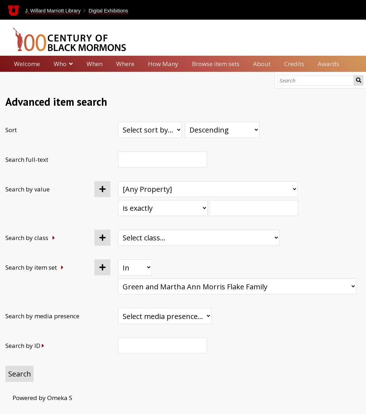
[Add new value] (102, 189)
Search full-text (26, 159)
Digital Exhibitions (108, 11)
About (262, 64)
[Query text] (253, 208)
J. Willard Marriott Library (53, 11)
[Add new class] (102, 238)
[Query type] (163, 208)
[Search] (316, 80)
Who (60, 64)
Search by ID (22, 345)
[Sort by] (150, 130)
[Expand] (54, 238)
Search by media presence (42, 316)
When (94, 64)
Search (358, 80)
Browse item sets (215, 64)
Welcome (27, 64)
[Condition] (135, 267)
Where (125, 64)
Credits (294, 64)
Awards (328, 64)
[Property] (208, 189)
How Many (163, 64)
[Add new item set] (102, 267)
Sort (11, 130)
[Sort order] (222, 130)
